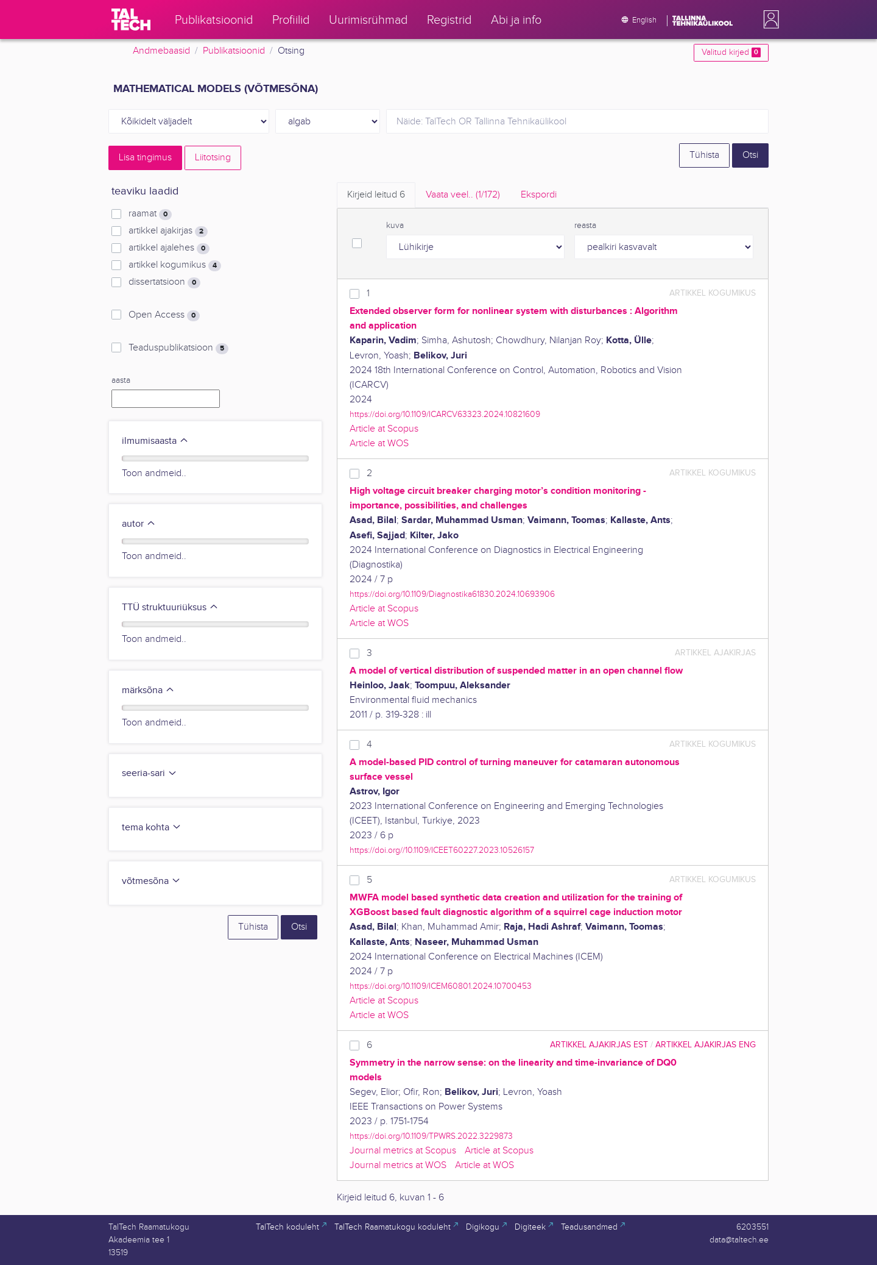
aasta (120, 380)
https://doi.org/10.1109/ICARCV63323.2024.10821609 (445, 414)
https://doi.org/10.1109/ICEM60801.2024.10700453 (441, 986)
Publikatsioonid (234, 51)
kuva (395, 225)
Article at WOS (379, 443)
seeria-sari (149, 773)
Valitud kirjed (731, 52)
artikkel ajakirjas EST (599, 1044)
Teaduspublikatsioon (178, 348)
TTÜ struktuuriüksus (170, 607)
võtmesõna (151, 881)
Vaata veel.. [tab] (463, 195)
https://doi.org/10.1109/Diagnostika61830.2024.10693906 (452, 594)
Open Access (164, 315)
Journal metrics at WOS (398, 1165)
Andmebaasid (161, 51)
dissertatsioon (164, 282)
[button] (768, 19)
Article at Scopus (384, 429)
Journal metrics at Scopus (403, 1150)
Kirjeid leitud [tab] (376, 195)
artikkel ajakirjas (168, 231)
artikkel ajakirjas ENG (705, 1044)
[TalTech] (130, 19)
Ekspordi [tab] (539, 195)
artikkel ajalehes (169, 248)
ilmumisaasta (155, 441)
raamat (150, 214)
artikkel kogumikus (175, 265)
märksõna (148, 690)
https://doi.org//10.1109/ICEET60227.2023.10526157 (442, 850)
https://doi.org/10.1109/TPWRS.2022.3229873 (431, 1136)
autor (139, 524)
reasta (585, 225)
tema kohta (151, 827)
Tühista (704, 155)
